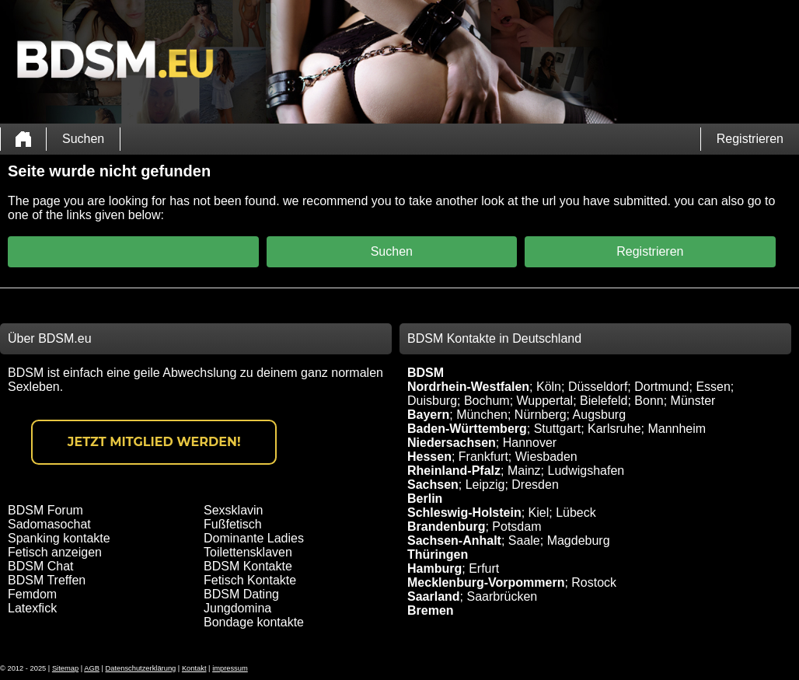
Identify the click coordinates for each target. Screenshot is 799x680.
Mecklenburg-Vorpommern (485, 582)
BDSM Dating (241, 594)
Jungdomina (237, 608)
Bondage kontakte (254, 622)
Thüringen (437, 554)
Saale (524, 540)
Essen (713, 386)
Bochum (487, 400)
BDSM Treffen (46, 580)
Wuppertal (545, 400)
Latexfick (32, 608)
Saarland (433, 596)
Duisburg (432, 400)
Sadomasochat (49, 524)
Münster (693, 400)
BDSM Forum (45, 510)
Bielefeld (603, 400)
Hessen (429, 456)
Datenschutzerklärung (141, 668)
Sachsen (433, 484)
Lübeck (576, 512)
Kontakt (194, 668)
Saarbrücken (501, 596)
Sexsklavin (233, 510)
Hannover (530, 442)
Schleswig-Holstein (464, 512)
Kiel (539, 512)
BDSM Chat (40, 566)
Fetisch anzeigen (55, 552)
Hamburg (434, 568)
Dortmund (661, 386)
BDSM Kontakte (248, 566)
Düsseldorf (597, 386)
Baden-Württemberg (467, 428)
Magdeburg (578, 540)
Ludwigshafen (585, 470)
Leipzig (485, 484)
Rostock (593, 582)
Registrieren (750, 138)
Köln (548, 386)
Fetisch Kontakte (250, 580)
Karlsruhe (614, 428)
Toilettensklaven (248, 552)
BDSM (425, 372)
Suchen (83, 138)
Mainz (524, 470)
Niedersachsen (451, 442)
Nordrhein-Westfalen (468, 386)
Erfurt (484, 568)
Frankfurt (483, 456)
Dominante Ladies (254, 538)
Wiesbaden (546, 456)
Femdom (32, 594)
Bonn (648, 400)
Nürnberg (541, 414)
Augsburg (599, 414)
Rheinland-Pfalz (454, 470)
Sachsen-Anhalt (454, 540)
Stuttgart (557, 428)
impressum (230, 668)
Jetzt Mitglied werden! (154, 441)
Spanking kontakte (59, 538)
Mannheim (676, 428)
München (482, 414)
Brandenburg (446, 526)
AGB (91, 668)
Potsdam (516, 526)
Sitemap (65, 668)
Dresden (534, 484)
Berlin (424, 498)
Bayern (428, 414)
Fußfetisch (233, 524)
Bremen (430, 610)
